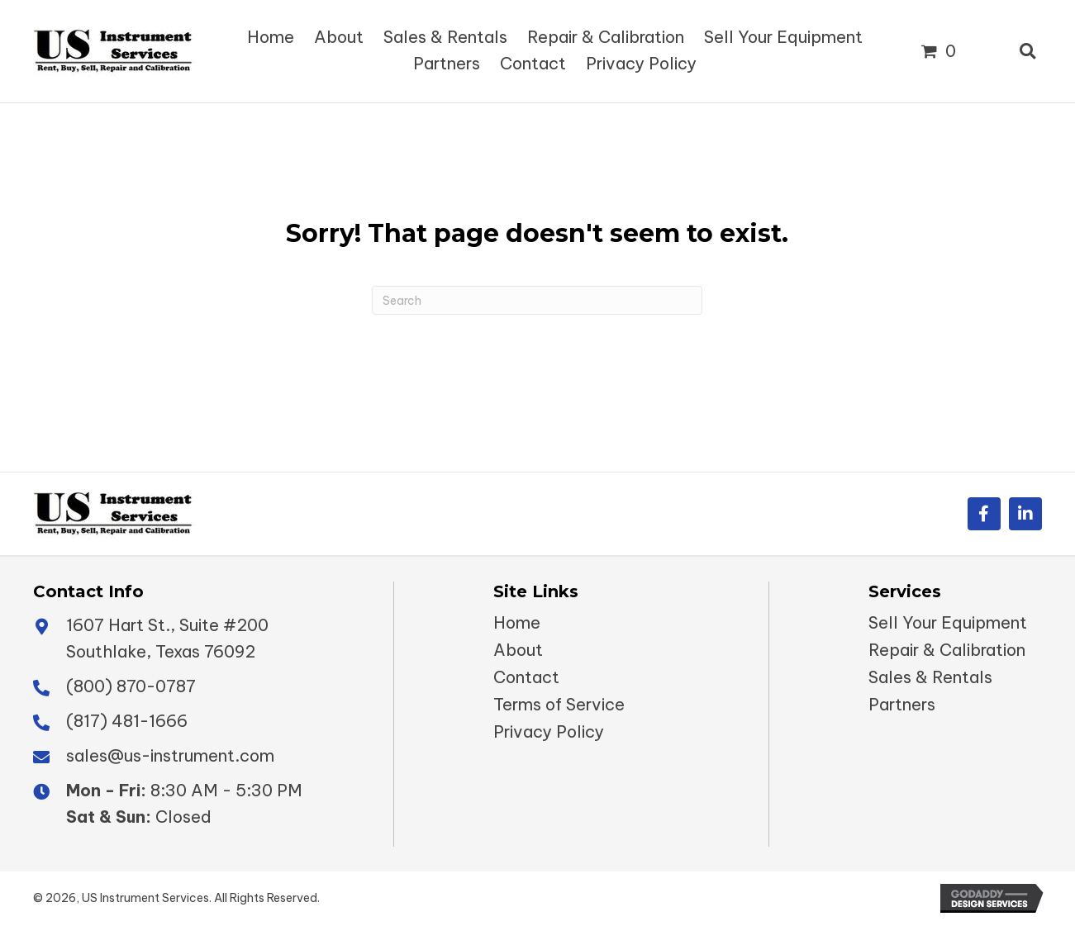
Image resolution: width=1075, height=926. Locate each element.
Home (516, 622)
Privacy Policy (548, 731)
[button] (984, 513)
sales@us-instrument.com (170, 755)
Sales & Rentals (930, 677)
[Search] (537, 300)
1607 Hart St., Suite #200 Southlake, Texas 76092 (167, 638)
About (518, 650)
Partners (901, 704)
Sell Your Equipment (947, 622)
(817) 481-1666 (127, 720)
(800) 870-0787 (131, 686)
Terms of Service (559, 704)
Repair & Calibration (946, 650)
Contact (526, 677)
